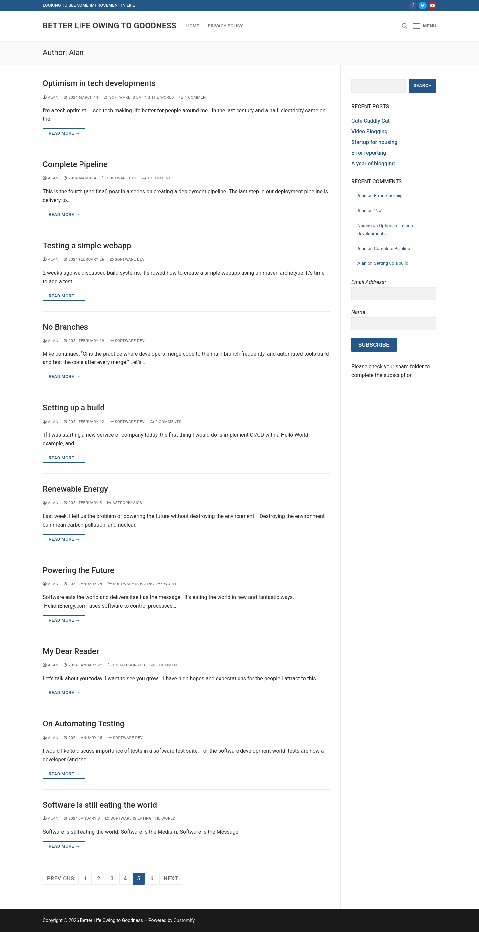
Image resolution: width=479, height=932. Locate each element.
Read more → (64, 133)
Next (171, 878)
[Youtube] (432, 5)
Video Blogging (369, 131)
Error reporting (368, 153)
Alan (50, 97)
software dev (119, 178)
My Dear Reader (71, 651)
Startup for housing (374, 142)
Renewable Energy (75, 489)
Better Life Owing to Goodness (110, 25)
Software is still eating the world (100, 805)
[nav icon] (424, 26)
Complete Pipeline (75, 164)
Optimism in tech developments (99, 83)
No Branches (65, 327)
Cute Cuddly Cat (370, 121)
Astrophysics (124, 502)
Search (422, 85)
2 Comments (165, 421)
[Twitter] (422, 5)
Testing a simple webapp (87, 245)
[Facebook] (413, 5)
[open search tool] (405, 26)
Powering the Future (78, 570)
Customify (184, 920)
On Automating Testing (83, 723)
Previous (60, 878)
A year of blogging (373, 163)
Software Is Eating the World (139, 97)
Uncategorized (126, 665)
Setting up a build (74, 407)
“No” (378, 210)
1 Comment (193, 97)
